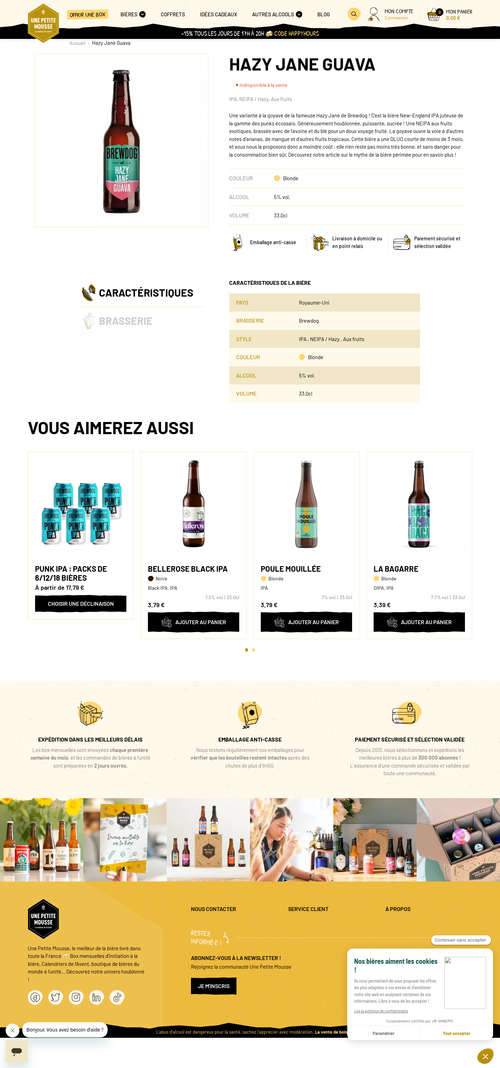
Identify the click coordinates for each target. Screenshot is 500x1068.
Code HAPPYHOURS (296, 33)
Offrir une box (88, 14)
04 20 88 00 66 (207, 944)
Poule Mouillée (291, 568)
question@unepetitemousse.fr (224, 924)
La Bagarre (396, 568)
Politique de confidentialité (415, 936)
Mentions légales (404, 924)
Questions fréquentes (312, 924)
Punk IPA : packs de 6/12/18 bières (71, 573)
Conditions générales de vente (418, 947)
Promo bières (303, 936)
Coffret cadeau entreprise (316, 947)
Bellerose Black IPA (188, 568)
